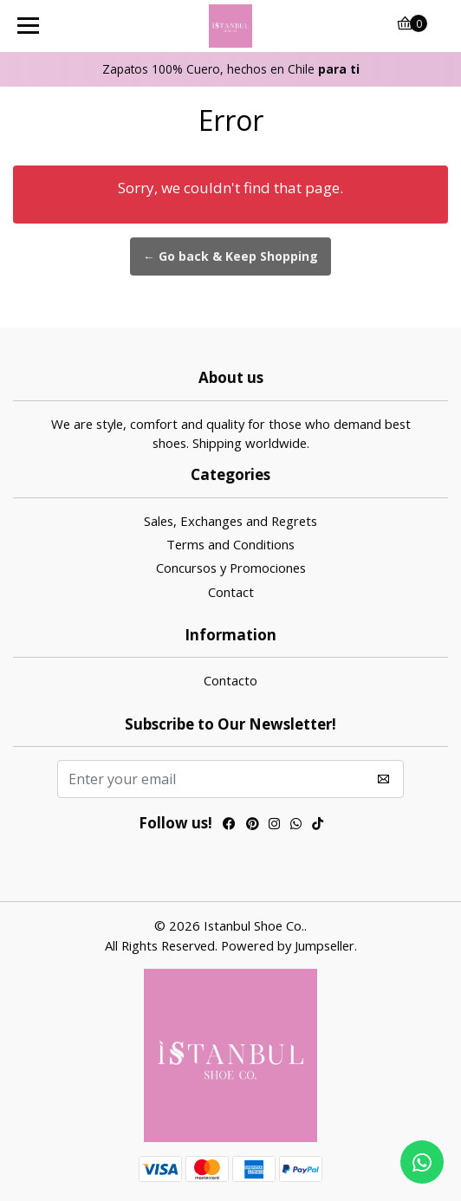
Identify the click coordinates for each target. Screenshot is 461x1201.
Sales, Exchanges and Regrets (230, 520)
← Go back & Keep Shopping (230, 256)
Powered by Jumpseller (287, 945)
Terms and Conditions (230, 544)
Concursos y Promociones (231, 567)
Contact (231, 591)
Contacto (230, 680)
